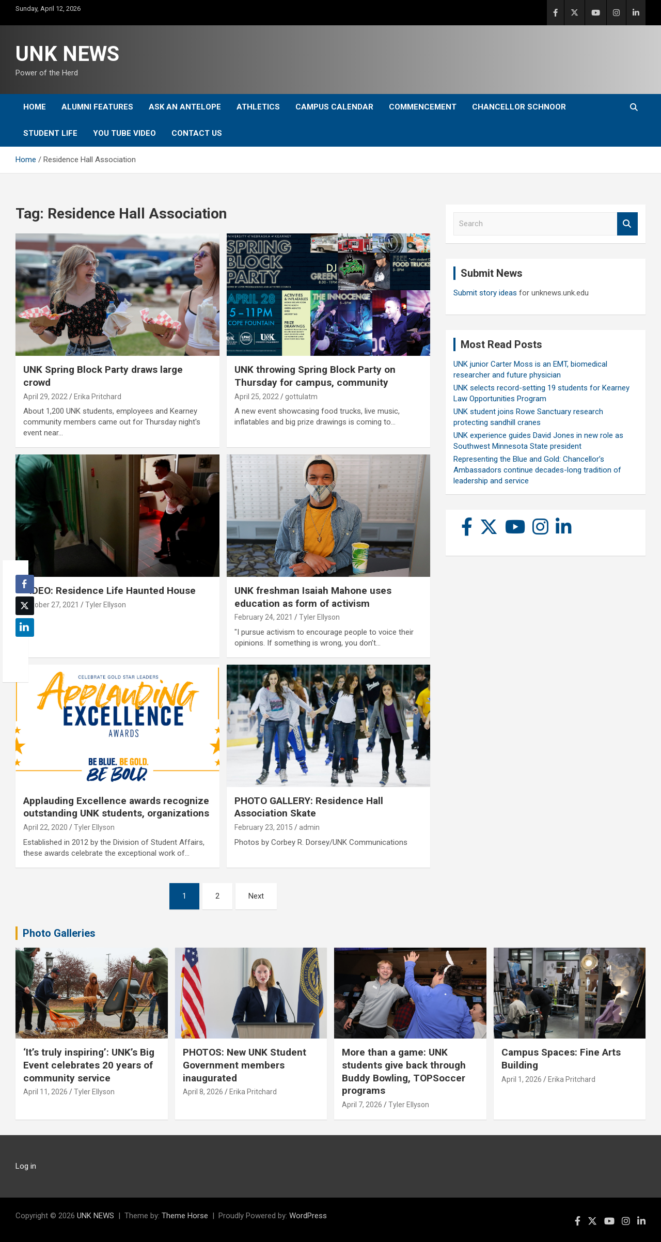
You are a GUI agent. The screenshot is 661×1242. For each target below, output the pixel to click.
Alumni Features (97, 107)
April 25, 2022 (256, 396)
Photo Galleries (59, 933)
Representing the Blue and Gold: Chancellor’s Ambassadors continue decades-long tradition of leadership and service (537, 469)
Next (256, 896)
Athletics (258, 107)
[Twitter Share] (24, 605)
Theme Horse (185, 1215)
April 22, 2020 (45, 827)
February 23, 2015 (263, 827)
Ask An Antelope (185, 107)
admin (309, 827)
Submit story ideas (485, 292)
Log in (25, 1166)
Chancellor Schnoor (519, 107)
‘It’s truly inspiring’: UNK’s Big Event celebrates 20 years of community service (88, 1064)
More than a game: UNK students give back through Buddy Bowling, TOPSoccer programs (404, 1071)
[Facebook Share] (24, 584)
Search (627, 223)
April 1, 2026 (521, 1079)
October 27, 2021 (51, 605)
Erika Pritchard (97, 396)
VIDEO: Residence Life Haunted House (109, 590)
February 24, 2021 (263, 617)
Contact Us (196, 133)
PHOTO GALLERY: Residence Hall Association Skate (308, 807)
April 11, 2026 (45, 1092)
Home (34, 107)
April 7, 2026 (362, 1104)
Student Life (50, 133)
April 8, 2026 (203, 1092)
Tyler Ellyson (105, 605)
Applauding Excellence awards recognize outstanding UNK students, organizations (116, 807)
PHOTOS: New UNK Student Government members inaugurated (244, 1064)
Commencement (423, 107)
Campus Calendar (334, 107)
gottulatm (301, 396)
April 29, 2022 (45, 396)
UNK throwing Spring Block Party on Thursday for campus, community (315, 376)
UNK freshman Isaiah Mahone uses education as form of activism (312, 597)
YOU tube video (124, 133)
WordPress (308, 1215)
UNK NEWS (67, 54)
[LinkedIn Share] (24, 627)
